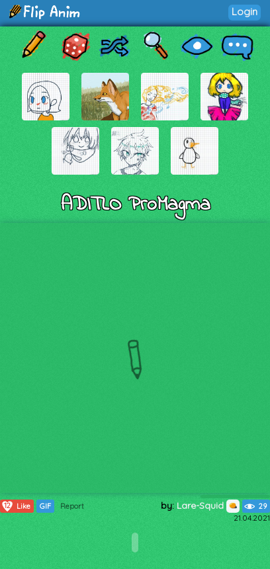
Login (244, 11)
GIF (45, 506)
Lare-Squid (208, 505)
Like (15, 506)
